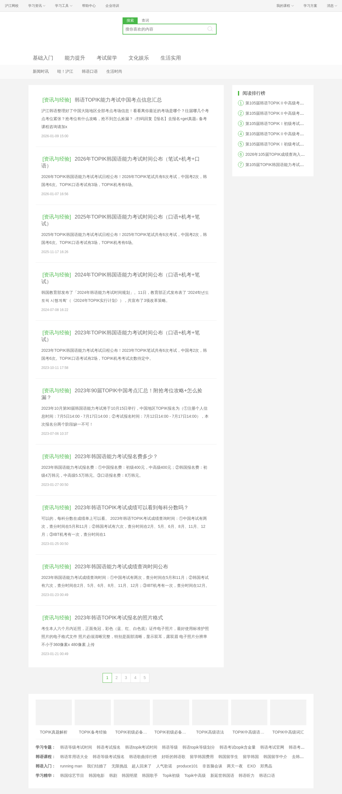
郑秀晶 (266, 766)
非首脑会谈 (212, 766)
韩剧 (113, 775)
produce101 (187, 766)
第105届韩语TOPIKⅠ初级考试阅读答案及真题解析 (290, 123)
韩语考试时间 (301, 747)
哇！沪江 (65, 71)
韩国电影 (97, 775)
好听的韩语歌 (174, 756)
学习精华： (46, 775)
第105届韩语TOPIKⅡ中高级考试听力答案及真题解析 (292, 103)
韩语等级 (170, 747)
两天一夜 (235, 766)
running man (71, 766)
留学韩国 (251, 756)
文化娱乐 (139, 58)
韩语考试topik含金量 (237, 747)
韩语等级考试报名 (109, 756)
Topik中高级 (195, 775)
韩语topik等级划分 (198, 747)
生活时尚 (114, 71)
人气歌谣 (164, 766)
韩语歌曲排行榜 (143, 756)
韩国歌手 (150, 775)
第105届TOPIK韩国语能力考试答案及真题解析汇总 (290, 164)
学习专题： (46, 747)
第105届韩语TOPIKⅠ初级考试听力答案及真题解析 (290, 144)
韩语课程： (46, 756)
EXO (251, 766)
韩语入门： (46, 766)
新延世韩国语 (222, 775)
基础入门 (43, 58)
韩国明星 (130, 775)
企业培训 (112, 6)
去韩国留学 (302, 756)
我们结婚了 (97, 766)
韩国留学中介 (275, 756)
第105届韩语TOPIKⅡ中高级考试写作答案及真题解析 (292, 134)
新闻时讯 (41, 71)
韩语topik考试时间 (141, 747)
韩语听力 (247, 775)
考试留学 (107, 58)
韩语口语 (90, 71)
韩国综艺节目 (72, 775)
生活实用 (170, 58)
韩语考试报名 (109, 747)
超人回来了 (142, 766)
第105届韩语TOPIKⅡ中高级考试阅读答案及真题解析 (292, 113)
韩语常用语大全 (74, 756)
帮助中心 (89, 6)
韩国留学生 (228, 756)
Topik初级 (171, 775)
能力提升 (75, 58)
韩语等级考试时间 (76, 747)
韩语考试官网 (272, 747)
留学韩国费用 (202, 756)
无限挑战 (119, 766)
